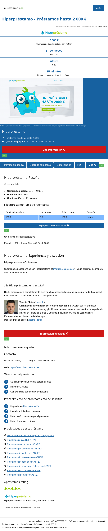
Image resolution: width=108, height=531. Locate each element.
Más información (54, 149)
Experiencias (64, 165)
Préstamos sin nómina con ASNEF (24, 462)
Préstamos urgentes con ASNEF (23, 475)
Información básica (13, 165)
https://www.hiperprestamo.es (24, 367)
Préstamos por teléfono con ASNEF (24, 448)
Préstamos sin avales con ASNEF (23, 453)
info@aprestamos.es (63, 269)
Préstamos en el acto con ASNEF (23, 444)
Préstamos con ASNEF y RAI (21, 440)
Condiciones (91, 521)
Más (92, 164)
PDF (79, 165)
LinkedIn (40, 302)
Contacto (102, 521)
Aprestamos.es (60, 26)
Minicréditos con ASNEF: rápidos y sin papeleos (81, 26)
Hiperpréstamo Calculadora (54, 225)
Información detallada (53, 333)
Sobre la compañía (40, 165)
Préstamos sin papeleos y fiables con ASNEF (29, 466)
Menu (98, 8)
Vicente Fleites (35, 320)
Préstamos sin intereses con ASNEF (25, 457)
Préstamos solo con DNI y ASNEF (23, 470)
